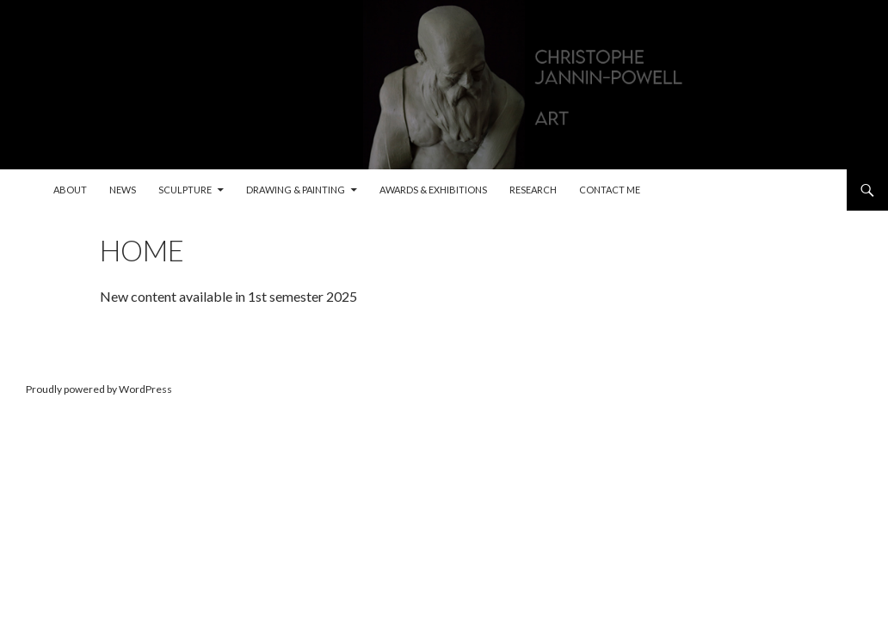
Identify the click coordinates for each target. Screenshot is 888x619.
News (122, 189)
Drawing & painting (295, 189)
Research (533, 189)
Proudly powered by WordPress (99, 389)
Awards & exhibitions (433, 189)
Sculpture (185, 189)
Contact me (609, 189)
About (70, 189)
